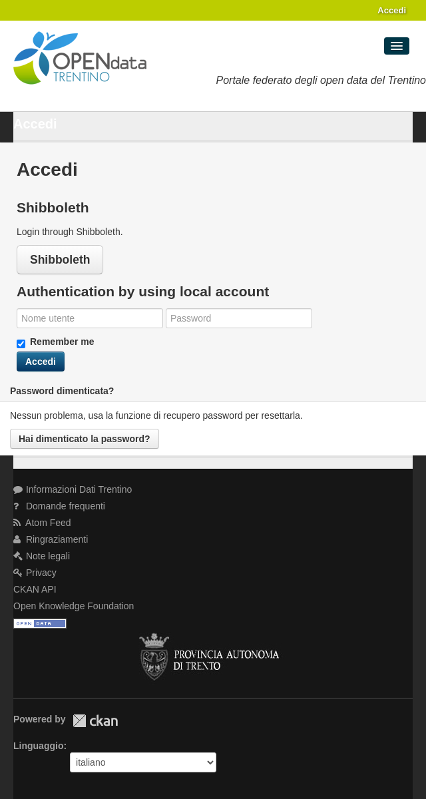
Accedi (391, 10)
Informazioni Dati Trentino (72, 489)
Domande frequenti (59, 506)
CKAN (95, 721)
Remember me (56, 342)
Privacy (35, 572)
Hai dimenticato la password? (84, 438)
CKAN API (35, 589)
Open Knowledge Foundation (73, 606)
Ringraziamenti (50, 539)
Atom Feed (42, 522)
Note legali (41, 556)
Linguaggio (38, 745)
